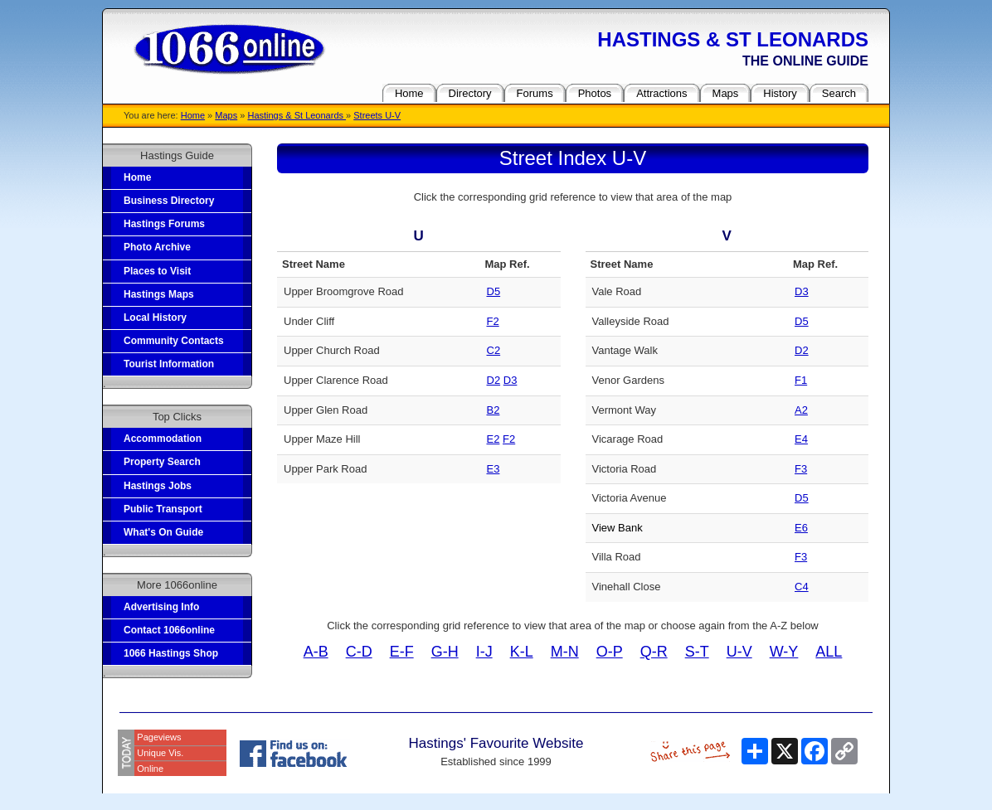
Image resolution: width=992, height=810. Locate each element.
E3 (493, 469)
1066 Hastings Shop (171, 653)
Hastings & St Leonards (296, 115)
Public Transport (163, 509)
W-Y (784, 651)
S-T (697, 651)
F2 (493, 321)
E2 (493, 439)
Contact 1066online (169, 630)
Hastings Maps (159, 294)
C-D (359, 651)
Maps (226, 115)
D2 (494, 380)
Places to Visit (157, 271)
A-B (316, 651)
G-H (445, 651)
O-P (609, 651)
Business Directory (169, 200)
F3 (801, 469)
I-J (484, 651)
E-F (402, 651)
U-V (739, 651)
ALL (828, 651)
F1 (801, 380)
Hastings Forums (164, 224)
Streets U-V (377, 115)
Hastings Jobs (158, 486)
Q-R (654, 651)
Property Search (162, 462)
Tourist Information (169, 364)
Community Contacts (174, 341)
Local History (155, 317)
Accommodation (163, 438)
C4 (802, 586)
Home (193, 115)
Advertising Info (161, 607)
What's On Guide (163, 532)
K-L (521, 651)
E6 (801, 527)
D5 (494, 291)
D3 (510, 380)
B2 (493, 410)
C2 (494, 350)
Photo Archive (157, 247)
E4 (801, 439)
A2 (801, 410)
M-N (565, 651)
